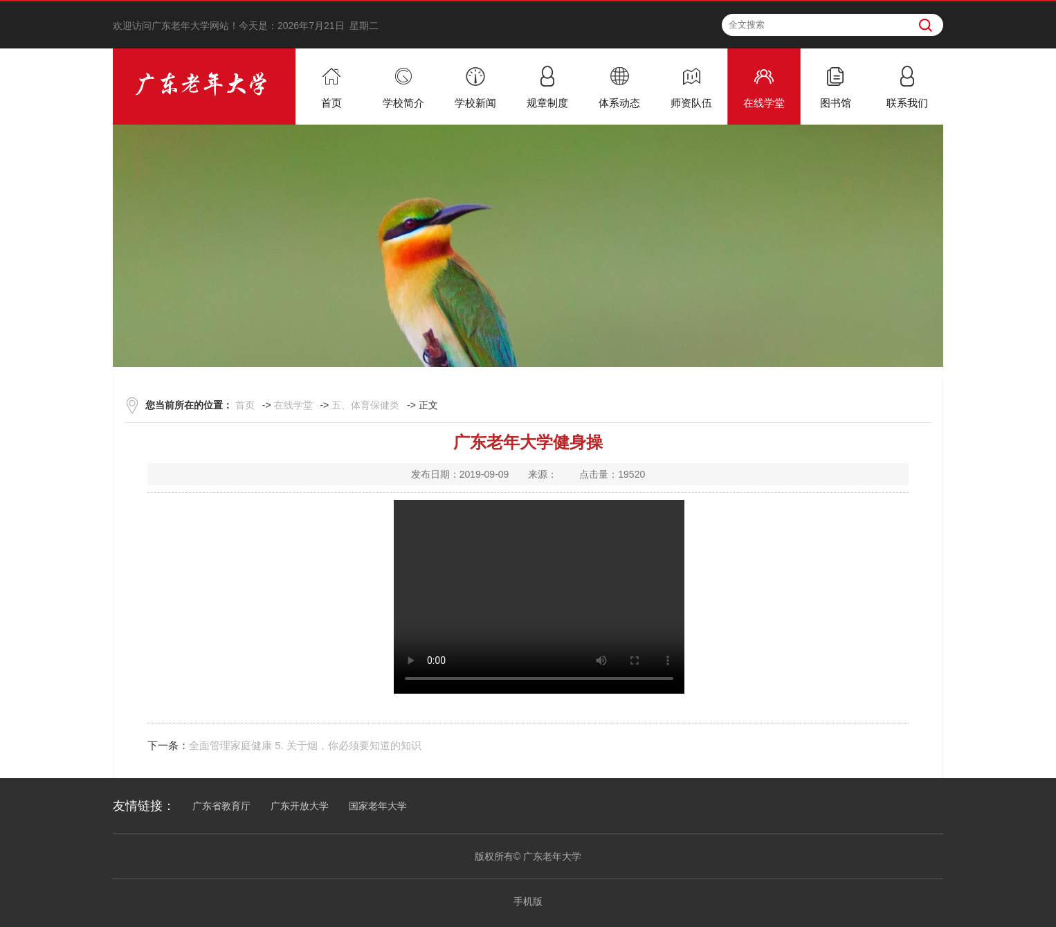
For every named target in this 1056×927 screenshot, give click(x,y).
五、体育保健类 (365, 405)
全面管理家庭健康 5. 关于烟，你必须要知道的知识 (305, 745)
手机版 (528, 901)
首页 (245, 405)
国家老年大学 (378, 805)
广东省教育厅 (221, 805)
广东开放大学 (300, 805)
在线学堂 (293, 405)
